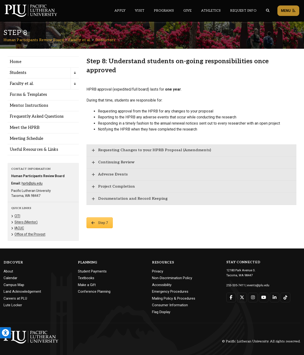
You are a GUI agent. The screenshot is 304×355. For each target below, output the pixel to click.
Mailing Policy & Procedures (173, 298)
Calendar (10, 278)
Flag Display (161, 312)
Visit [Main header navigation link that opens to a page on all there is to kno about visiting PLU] (139, 11)
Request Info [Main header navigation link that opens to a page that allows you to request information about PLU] (243, 11)
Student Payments (92, 271)
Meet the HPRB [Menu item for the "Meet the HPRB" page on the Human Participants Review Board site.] (25, 127)
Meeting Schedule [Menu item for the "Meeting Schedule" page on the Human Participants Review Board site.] (26, 138)
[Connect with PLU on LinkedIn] (274, 297)
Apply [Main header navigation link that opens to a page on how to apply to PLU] (119, 11)
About (8, 271)
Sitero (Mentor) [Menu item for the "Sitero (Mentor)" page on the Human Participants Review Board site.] (26, 222)
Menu (288, 11)
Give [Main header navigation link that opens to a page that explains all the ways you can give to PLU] (187, 11)
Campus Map (14, 285)
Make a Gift (87, 285)
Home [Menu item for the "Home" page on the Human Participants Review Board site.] (15, 61)
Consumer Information (170, 305)
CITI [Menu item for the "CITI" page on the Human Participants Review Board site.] (17, 216)
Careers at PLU (15, 298)
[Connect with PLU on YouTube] (263, 297)
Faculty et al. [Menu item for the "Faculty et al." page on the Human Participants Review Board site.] (22, 83)
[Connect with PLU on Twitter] (242, 297)
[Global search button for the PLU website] (267, 10)
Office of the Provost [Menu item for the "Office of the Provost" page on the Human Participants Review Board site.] (29, 234)
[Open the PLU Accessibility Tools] (5, 332)
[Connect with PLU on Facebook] (231, 297)
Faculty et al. (79, 40)
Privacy (157, 271)
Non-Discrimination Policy (172, 278)
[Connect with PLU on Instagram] (253, 297)
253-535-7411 (235, 285)
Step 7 (99, 223)
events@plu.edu (258, 285)
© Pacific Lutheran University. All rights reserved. (261, 341)
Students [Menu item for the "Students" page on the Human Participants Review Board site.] (18, 72)
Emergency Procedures (170, 291)
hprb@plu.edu (32, 183)
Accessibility (161, 285)
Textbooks (86, 278)
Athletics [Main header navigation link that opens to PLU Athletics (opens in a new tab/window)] (211, 11)
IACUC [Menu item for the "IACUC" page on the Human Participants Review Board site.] (19, 228)
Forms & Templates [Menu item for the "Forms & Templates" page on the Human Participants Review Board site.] (28, 94)
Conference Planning (94, 291)
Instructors (105, 40)
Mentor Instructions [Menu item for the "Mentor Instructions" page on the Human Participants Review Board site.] (29, 105)
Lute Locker (13, 305)
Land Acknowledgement (22, 291)
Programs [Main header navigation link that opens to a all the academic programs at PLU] (164, 11)
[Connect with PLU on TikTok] (285, 297)
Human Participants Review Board (34, 40)
